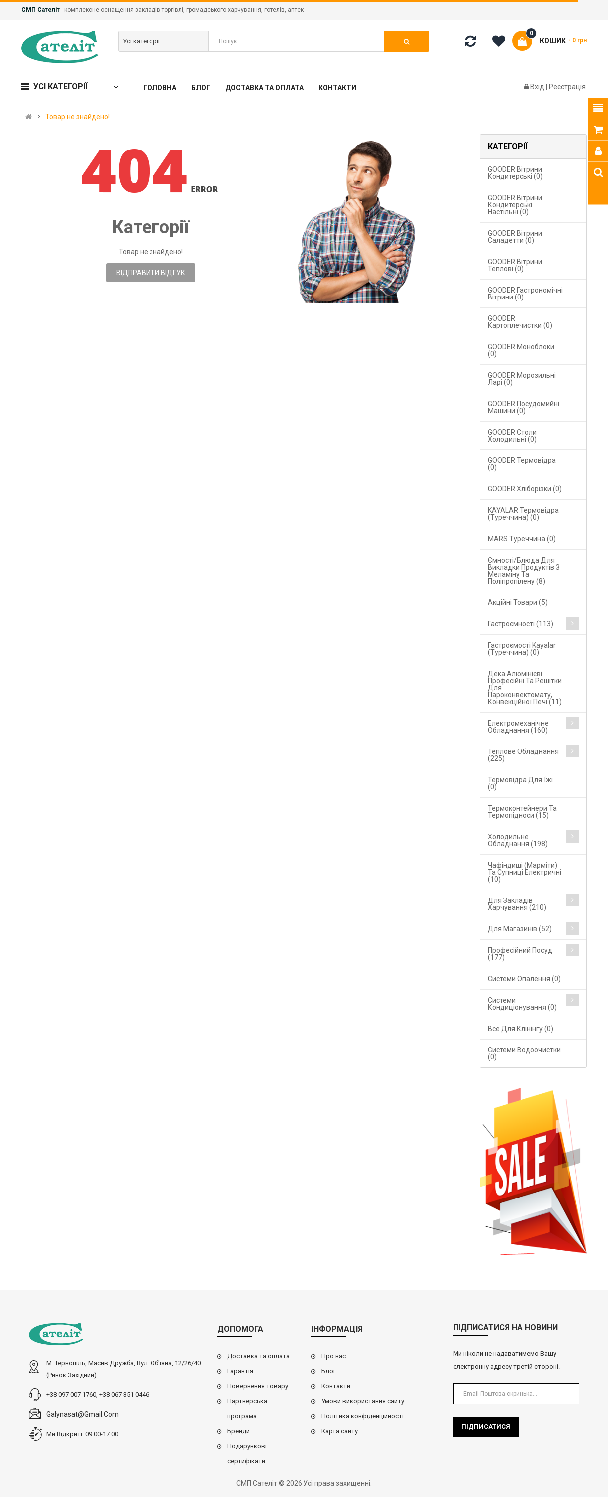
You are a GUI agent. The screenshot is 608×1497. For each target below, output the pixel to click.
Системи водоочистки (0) (524, 1053)
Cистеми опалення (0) (524, 979)
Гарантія (240, 1371)
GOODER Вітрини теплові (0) (515, 265)
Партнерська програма (247, 1408)
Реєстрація (567, 87)
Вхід (538, 87)
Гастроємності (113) (520, 624)
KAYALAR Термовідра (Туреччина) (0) (523, 513)
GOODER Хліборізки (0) (525, 489)
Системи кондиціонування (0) (522, 1003)
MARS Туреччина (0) (522, 539)
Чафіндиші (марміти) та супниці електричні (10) (524, 872)
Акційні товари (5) (518, 602)
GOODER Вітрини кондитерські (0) (515, 172)
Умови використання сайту (362, 1401)
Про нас (333, 1356)
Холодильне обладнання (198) (518, 840)
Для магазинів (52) (520, 929)
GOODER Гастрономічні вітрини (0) (525, 293)
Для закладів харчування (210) (517, 904)
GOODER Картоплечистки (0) (520, 321)
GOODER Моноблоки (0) (521, 350)
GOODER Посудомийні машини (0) (523, 407)
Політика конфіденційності (362, 1416)
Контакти (335, 1386)
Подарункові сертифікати (247, 1453)
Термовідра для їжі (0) (520, 783)
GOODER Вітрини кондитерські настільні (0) (515, 205)
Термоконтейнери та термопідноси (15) (522, 811)
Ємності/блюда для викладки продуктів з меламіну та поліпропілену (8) (524, 570)
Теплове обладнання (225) (523, 755)
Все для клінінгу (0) (520, 1029)
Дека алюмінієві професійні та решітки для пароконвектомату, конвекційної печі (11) (525, 688)
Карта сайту (339, 1431)
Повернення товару (257, 1386)
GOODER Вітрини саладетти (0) (515, 236)
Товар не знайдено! (77, 116)
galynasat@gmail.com (82, 1414)
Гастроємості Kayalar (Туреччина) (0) (522, 648)
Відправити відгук (150, 273)
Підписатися (485, 1426)
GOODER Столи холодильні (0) (512, 435)
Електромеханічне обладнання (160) (518, 726)
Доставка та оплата (258, 1356)
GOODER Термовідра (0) (522, 463)
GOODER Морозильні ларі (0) (522, 378)
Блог (328, 1371)
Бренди (238, 1431)
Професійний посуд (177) (520, 953)
